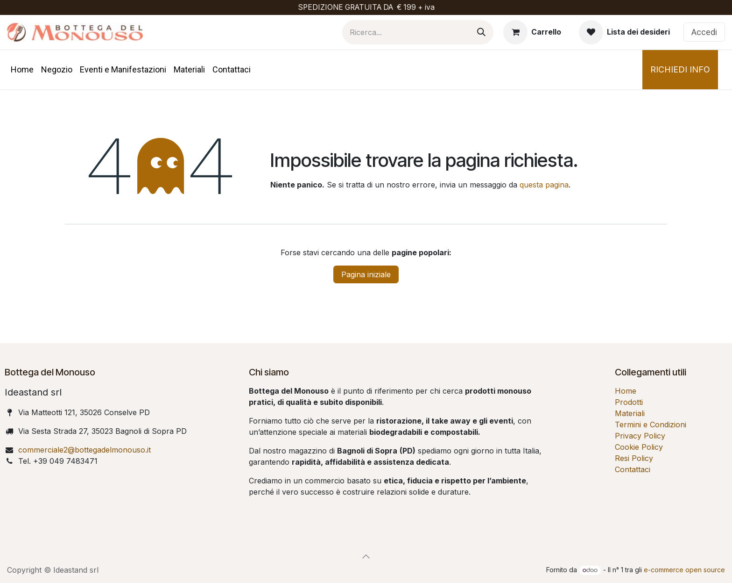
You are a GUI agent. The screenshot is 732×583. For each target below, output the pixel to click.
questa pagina (544, 184)
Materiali (630, 413)
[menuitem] (22, 69)
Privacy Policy (640, 435)
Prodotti (629, 402)
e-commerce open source (684, 570)
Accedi (704, 32)
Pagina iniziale (366, 274)
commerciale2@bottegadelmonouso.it (84, 449)
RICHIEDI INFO (680, 69)
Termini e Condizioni (650, 424)
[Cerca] (481, 32)
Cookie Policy (639, 447)
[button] (366, 556)
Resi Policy (634, 458)
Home (625, 391)
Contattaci (632, 469)
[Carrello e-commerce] (532, 32)
